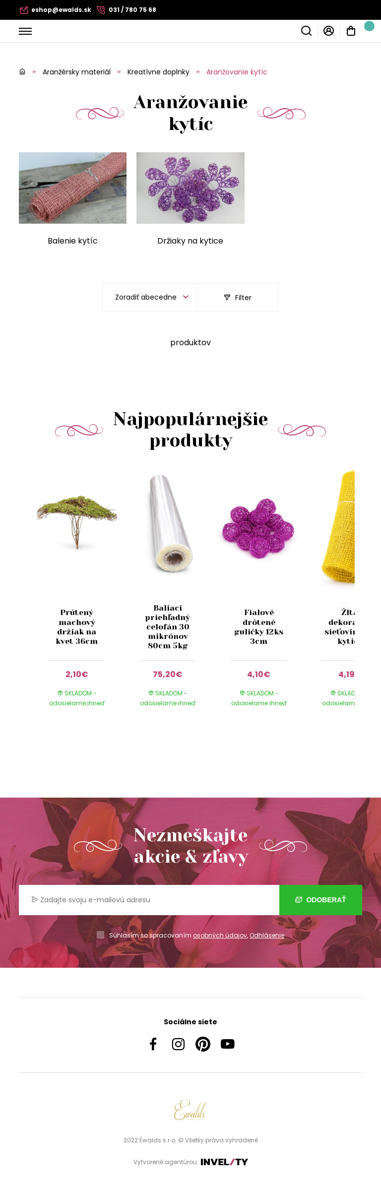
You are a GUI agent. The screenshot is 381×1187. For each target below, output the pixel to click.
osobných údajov (220, 935)
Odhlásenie (267, 935)
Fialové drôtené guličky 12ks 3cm (258, 627)
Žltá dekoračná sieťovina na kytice (349, 627)
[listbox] (149, 297)
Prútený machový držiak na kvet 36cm (77, 627)
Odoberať (320, 900)
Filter (238, 298)
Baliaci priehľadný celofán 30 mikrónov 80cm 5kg (167, 627)
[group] (81, 597)
